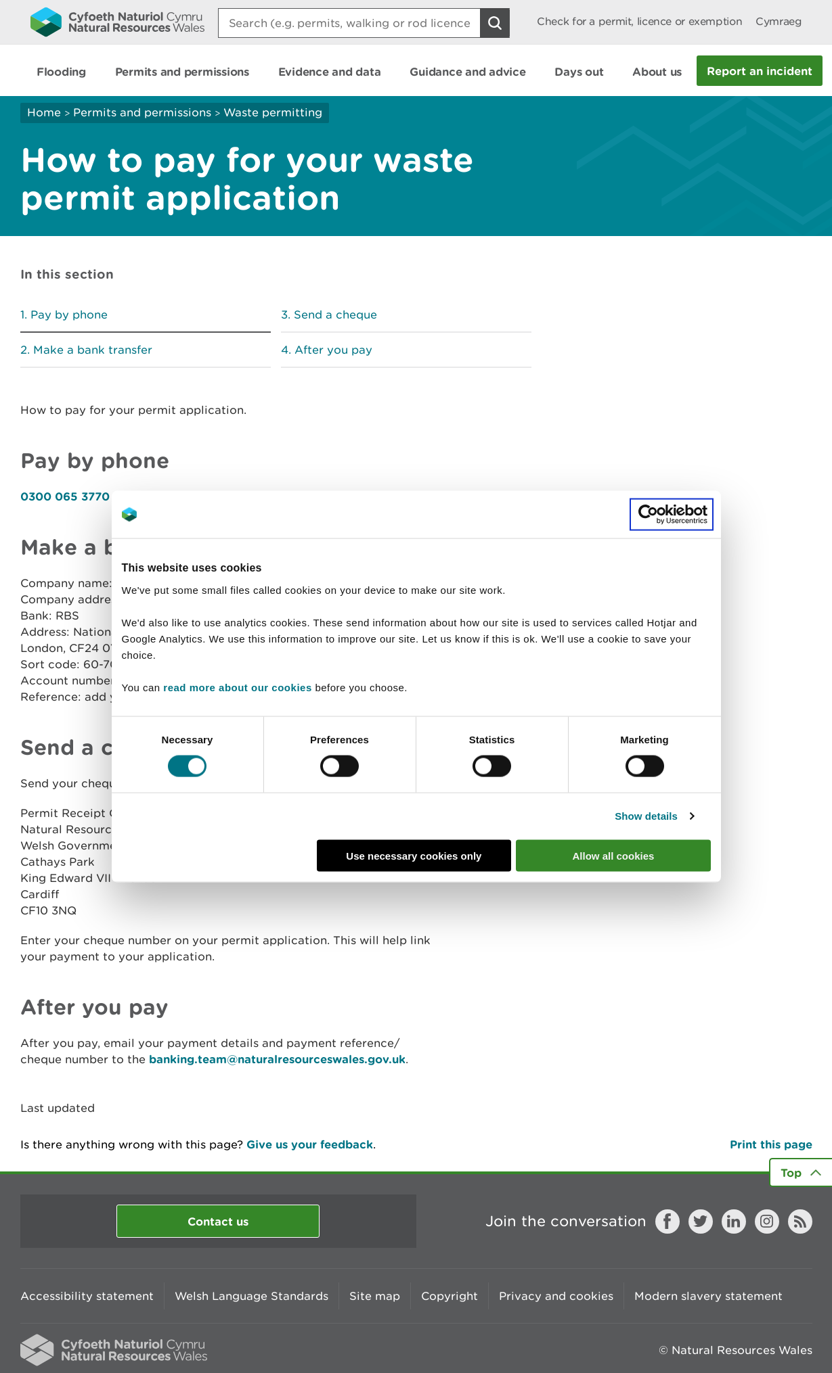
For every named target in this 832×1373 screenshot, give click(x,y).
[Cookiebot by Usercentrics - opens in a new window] (671, 514)
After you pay (333, 349)
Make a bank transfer (92, 349)
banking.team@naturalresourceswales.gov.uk (277, 1058)
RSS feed (800, 1221)
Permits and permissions (142, 112)
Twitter (700, 1221)
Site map (374, 1296)
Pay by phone (69, 314)
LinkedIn (734, 1221)
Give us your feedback (309, 1144)
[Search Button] (495, 23)
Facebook (667, 1221)
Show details (646, 816)
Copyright (449, 1296)
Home (44, 112)
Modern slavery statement (708, 1296)
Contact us (218, 1221)
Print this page (771, 1144)
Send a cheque (335, 314)
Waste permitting (272, 112)
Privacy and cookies (556, 1296)
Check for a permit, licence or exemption (639, 21)
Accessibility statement (87, 1296)
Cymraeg (779, 21)
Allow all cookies (614, 855)
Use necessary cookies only (413, 855)
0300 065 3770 (65, 496)
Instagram (767, 1221)
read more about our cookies (237, 687)
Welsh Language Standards (251, 1296)
